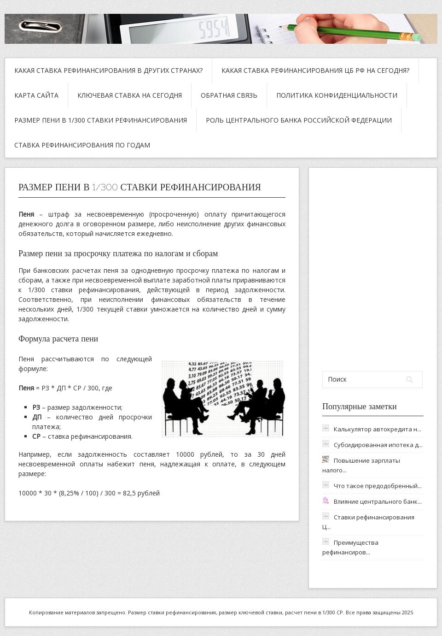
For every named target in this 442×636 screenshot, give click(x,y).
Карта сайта (36, 95)
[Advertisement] (373, 269)
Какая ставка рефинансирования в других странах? (108, 70)
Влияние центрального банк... (378, 501)
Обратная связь (229, 95)
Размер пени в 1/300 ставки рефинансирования (100, 120)
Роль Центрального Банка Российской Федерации (299, 120)
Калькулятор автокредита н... (377, 429)
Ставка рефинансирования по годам (82, 145)
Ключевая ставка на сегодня (129, 95)
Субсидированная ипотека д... (378, 445)
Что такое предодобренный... (378, 486)
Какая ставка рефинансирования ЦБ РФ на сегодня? (315, 70)
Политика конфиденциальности (336, 95)
